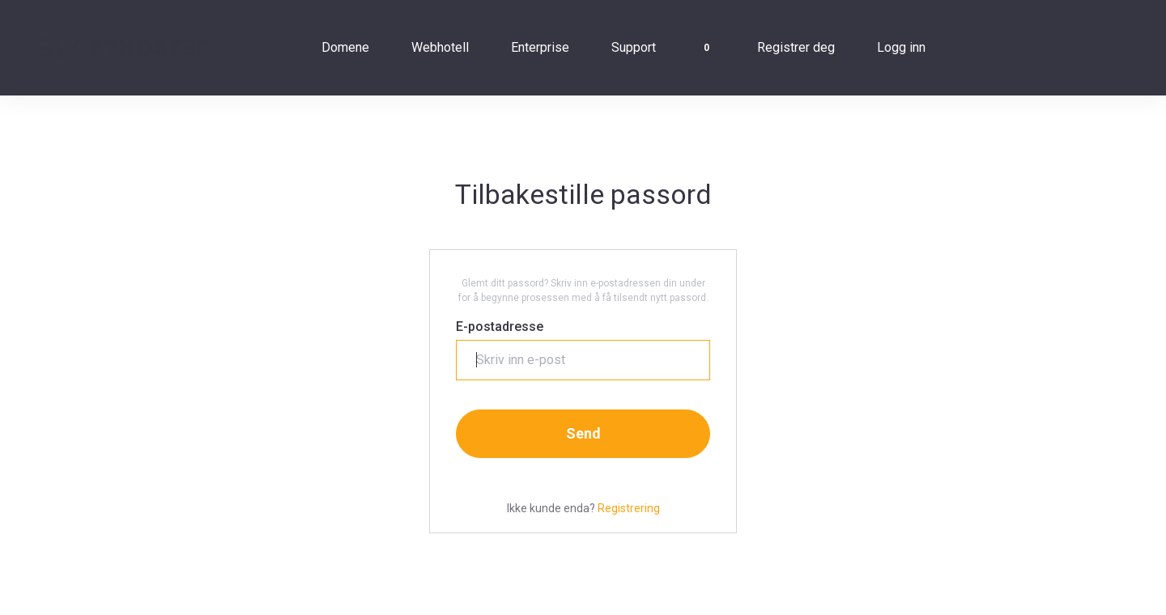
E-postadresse (499, 326)
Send (583, 433)
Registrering (629, 508)
